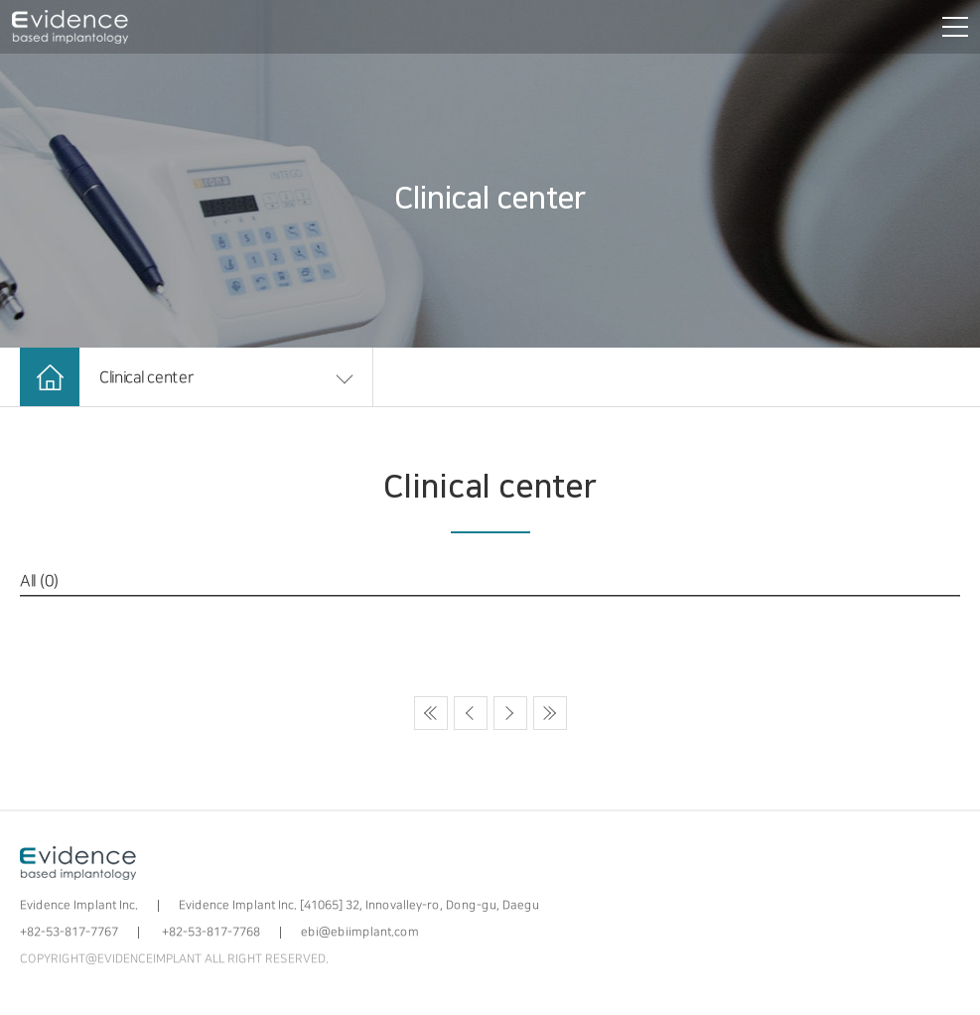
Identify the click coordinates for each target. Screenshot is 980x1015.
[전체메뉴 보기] (951, 27)
